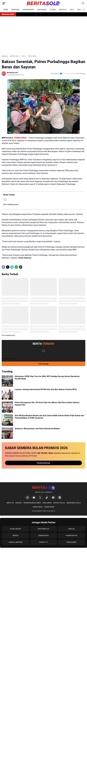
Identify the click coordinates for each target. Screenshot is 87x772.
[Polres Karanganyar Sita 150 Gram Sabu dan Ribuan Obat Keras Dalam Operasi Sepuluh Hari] (7, 407)
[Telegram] (12, 267)
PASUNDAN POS (71, 535)
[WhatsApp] (16, 267)
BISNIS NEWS (71, 542)
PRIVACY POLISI (59, 503)
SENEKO (16, 535)
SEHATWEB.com (43, 529)
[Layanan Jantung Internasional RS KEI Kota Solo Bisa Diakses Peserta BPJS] (7, 394)
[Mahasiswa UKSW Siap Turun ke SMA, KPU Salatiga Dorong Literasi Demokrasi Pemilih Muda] (7, 381)
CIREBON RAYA (43, 535)
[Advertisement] (43, 36)
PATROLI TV (43, 542)
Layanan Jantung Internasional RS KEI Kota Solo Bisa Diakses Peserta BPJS (46, 389)
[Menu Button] (4, 3)
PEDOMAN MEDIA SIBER (32, 503)
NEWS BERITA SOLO (73, 503)
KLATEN (53, 9)
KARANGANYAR (28, 9)
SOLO (72, 9)
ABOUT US (10, 503)
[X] (7, 267)
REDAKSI (18, 503)
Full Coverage (43, 364)
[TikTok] (46, 497)
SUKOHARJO (42, 9)
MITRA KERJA (38, 507)
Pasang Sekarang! (43, 463)
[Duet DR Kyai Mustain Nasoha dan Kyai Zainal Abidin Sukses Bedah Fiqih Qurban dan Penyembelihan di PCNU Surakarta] (7, 420)
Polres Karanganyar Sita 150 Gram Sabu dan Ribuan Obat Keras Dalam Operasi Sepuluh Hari (47, 403)
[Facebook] (3, 267)
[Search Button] (83, 3)
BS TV (53, 511)
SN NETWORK (49, 507)
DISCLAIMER (47, 503)
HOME (5, 9)
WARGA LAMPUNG (15, 542)
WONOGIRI (15, 9)
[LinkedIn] (59, 497)
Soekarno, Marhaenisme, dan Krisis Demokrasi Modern (37, 429)
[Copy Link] (20, 267)
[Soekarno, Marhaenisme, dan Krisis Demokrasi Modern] (7, 433)
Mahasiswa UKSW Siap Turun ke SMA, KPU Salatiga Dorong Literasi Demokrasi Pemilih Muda (47, 377)
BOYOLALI (63, 9)
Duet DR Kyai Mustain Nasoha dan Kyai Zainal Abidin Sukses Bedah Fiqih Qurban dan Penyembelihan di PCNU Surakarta (49, 416)
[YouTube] (33, 497)
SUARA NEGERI (15, 529)
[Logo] (43, 487)
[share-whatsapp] (25, 267)
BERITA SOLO (42, 511)
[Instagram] (27, 497)
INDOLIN (71, 529)
